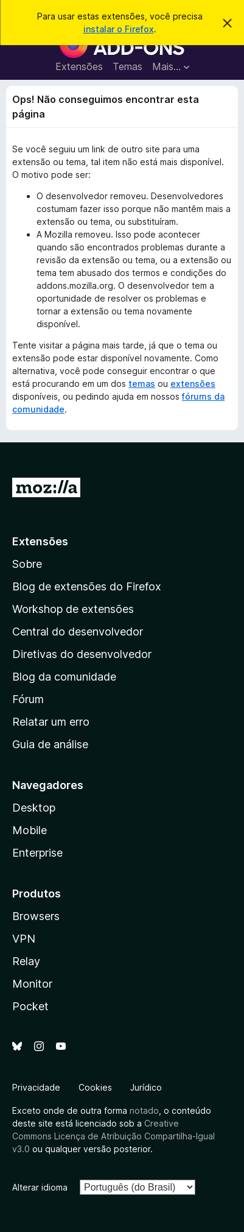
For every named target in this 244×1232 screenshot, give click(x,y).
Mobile (29, 830)
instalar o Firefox (118, 29)
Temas (127, 66)
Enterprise (37, 852)
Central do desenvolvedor (77, 631)
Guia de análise (50, 744)
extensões (192, 383)
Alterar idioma (40, 1187)
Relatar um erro (50, 721)
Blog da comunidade (64, 676)
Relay (26, 961)
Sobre (27, 564)
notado (144, 1110)
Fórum (28, 699)
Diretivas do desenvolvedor (82, 654)
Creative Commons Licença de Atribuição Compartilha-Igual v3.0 (113, 1136)
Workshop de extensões (73, 609)
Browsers (36, 916)
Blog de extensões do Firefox (86, 586)
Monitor (32, 983)
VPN (23, 938)
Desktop (33, 807)
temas (141, 383)
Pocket (30, 1006)
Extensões (79, 66)
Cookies (95, 1087)
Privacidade (36, 1087)
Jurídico (146, 1087)
